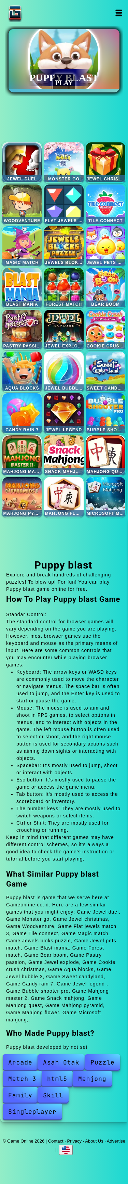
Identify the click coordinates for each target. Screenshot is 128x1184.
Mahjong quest (105, 455)
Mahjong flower (63, 497)
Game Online (36, 13)
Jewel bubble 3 (63, 371)
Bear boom (105, 287)
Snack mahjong (63, 455)
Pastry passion (22, 329)
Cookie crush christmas (105, 329)
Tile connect (105, 204)
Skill (53, 1095)
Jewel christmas (105, 162)
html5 (57, 1079)
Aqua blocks (22, 371)
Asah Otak (61, 1062)
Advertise (116, 1141)
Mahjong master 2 (22, 455)
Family (20, 1095)
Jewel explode (63, 329)
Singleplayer (32, 1112)
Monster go (63, 162)
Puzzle (102, 1062)
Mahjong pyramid (22, 497)
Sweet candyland (105, 371)
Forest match (63, 287)
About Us (94, 1141)
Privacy (74, 1141)
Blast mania (22, 287)
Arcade (20, 1062)
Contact (55, 1141)
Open (119, 13)
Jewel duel (22, 162)
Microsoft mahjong (105, 497)
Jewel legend (63, 413)
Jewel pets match (105, 246)
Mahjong (92, 1079)
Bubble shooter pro (105, 413)
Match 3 (22, 1079)
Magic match (22, 246)
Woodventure (22, 204)
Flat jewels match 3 (63, 204)
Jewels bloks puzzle (63, 246)
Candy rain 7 (22, 413)
